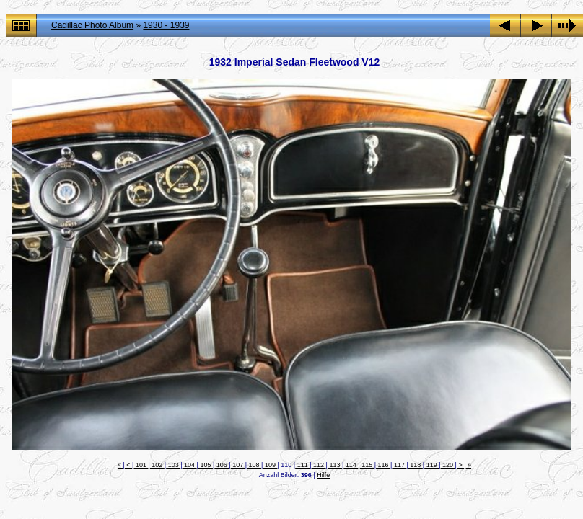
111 (302, 465)
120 (448, 465)
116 (383, 465)
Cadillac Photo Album (92, 25)
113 (335, 465)
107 (238, 465)
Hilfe (323, 475)
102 (157, 465)
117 (399, 465)
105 (205, 465)
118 (415, 465)
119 (431, 465)
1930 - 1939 (166, 25)
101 (140, 465)
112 (319, 465)
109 (270, 465)
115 (367, 465)
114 (350, 465)
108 (254, 465)
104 (190, 465)
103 (173, 465)
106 (221, 465)
